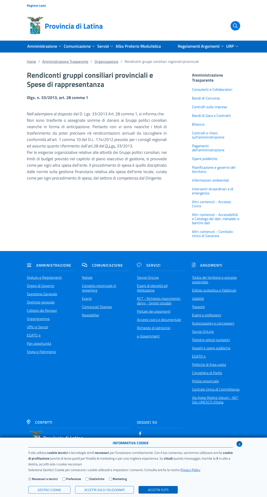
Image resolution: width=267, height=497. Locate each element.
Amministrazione (49, 265)
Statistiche (96, 478)
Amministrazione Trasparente (65, 61)
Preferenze (73, 478)
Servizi (149, 265)
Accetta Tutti (158, 489)
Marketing (120, 478)
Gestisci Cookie (49, 489)
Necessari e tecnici (45, 478)
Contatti (39, 422)
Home (31, 61)
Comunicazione (102, 265)
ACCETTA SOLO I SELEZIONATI (104, 489)
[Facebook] (140, 433)
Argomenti (207, 265)
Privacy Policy (190, 469)
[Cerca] (232, 25)
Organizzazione (106, 61)
